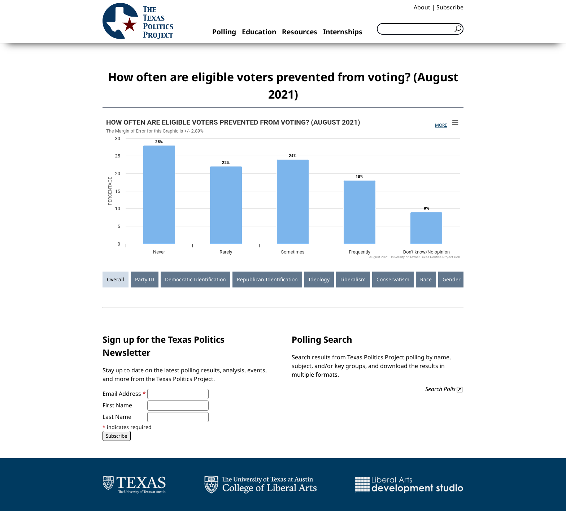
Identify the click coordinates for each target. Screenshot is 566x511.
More (441, 125)
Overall (115, 279)
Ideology (319, 279)
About (422, 7)
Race (426, 279)
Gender (452, 279)
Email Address (124, 394)
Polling (224, 31)
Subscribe (449, 7)
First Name (117, 405)
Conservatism (392, 279)
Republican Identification (267, 279)
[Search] (420, 29)
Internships (342, 31)
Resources (299, 31)
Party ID (144, 279)
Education (259, 31)
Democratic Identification (195, 279)
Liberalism (353, 279)
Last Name (117, 417)
